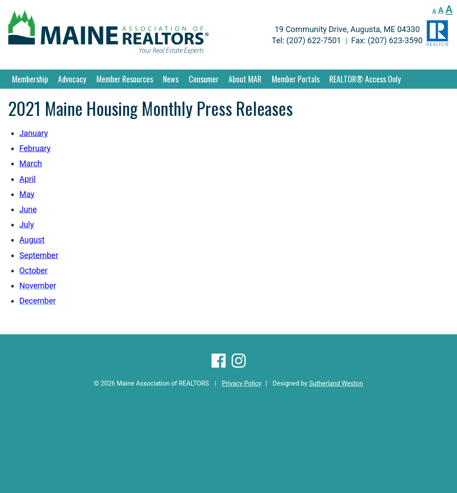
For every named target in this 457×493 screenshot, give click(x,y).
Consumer (204, 79)
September (38, 255)
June (28, 209)
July (26, 224)
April (27, 179)
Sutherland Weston (336, 383)
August (32, 239)
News (171, 79)
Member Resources (124, 79)
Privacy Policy (242, 383)
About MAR (245, 79)
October (33, 270)
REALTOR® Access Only (365, 79)
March (30, 163)
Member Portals (296, 79)
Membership (30, 79)
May (26, 194)
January (33, 133)
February (34, 148)
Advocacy (72, 79)
